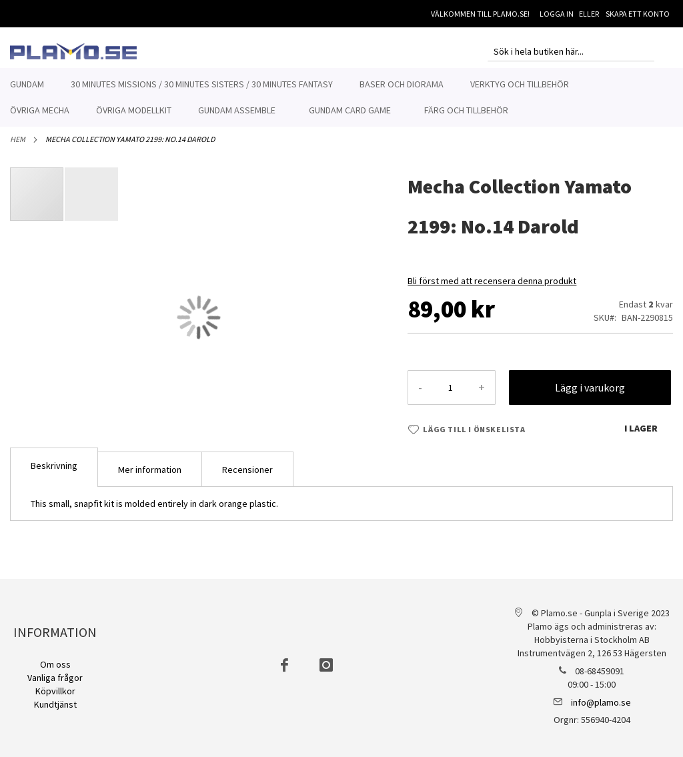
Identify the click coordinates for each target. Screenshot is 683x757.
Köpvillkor (55, 691)
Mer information (149, 477)
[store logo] (73, 51)
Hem (17, 146)
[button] (91, 201)
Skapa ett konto (638, 14)
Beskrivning (54, 473)
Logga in (557, 14)
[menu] (341, 97)
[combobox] (571, 51)
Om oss (55, 664)
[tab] (54, 474)
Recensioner (247, 477)
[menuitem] (27, 84)
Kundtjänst (55, 704)
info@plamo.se (601, 702)
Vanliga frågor (55, 678)
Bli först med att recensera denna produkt (492, 288)
